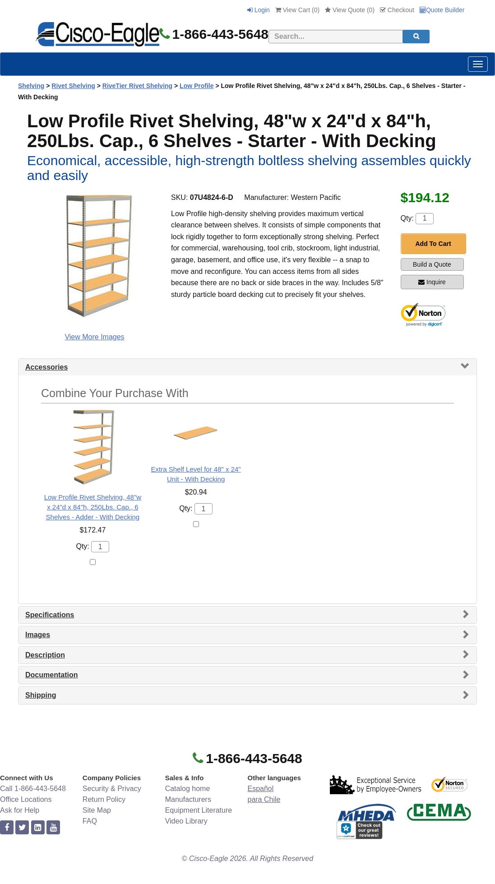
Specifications (49, 615)
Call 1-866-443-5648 (33, 788)
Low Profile (196, 85)
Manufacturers (188, 799)
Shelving (31, 85)
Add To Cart (433, 243)
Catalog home (187, 788)
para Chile (263, 799)
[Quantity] (425, 218)
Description (45, 655)
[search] (416, 36)
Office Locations (25, 799)
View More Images (94, 337)
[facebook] (7, 828)
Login (258, 10)
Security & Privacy (112, 788)
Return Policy (104, 799)
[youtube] (53, 828)
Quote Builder (442, 10)
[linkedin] (38, 828)
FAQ (90, 821)
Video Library (186, 821)
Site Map (97, 810)
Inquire (432, 282)
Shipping (40, 695)
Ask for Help (19, 810)
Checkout (397, 10)
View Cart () (297, 10)
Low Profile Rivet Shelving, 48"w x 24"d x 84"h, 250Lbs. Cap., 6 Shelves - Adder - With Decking (92, 507)
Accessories (46, 367)
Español (260, 788)
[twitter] (22, 828)
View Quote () (350, 10)
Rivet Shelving (73, 85)
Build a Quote (432, 264)
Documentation (51, 675)
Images (37, 635)
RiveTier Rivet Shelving (137, 85)
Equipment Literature (198, 810)
